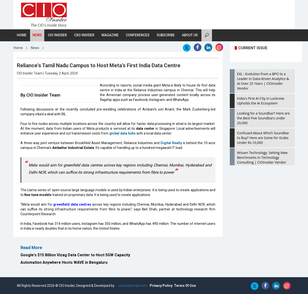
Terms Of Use (185, 286)
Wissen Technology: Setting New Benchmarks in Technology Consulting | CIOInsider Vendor (262, 157)
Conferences (137, 35)
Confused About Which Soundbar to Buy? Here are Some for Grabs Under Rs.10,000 (263, 138)
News (37, 35)
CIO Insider (57, 35)
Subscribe (166, 35)
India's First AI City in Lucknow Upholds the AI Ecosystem (260, 100)
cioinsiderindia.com (132, 286)
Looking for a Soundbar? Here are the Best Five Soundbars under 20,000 (263, 118)
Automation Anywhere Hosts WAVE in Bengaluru (64, 262)
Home (21, 35)
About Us (190, 35)
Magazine (110, 35)
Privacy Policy (161, 286)
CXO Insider (84, 35)
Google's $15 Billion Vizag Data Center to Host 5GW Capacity (75, 255)
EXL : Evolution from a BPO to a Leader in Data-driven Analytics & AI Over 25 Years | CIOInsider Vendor (263, 81)
